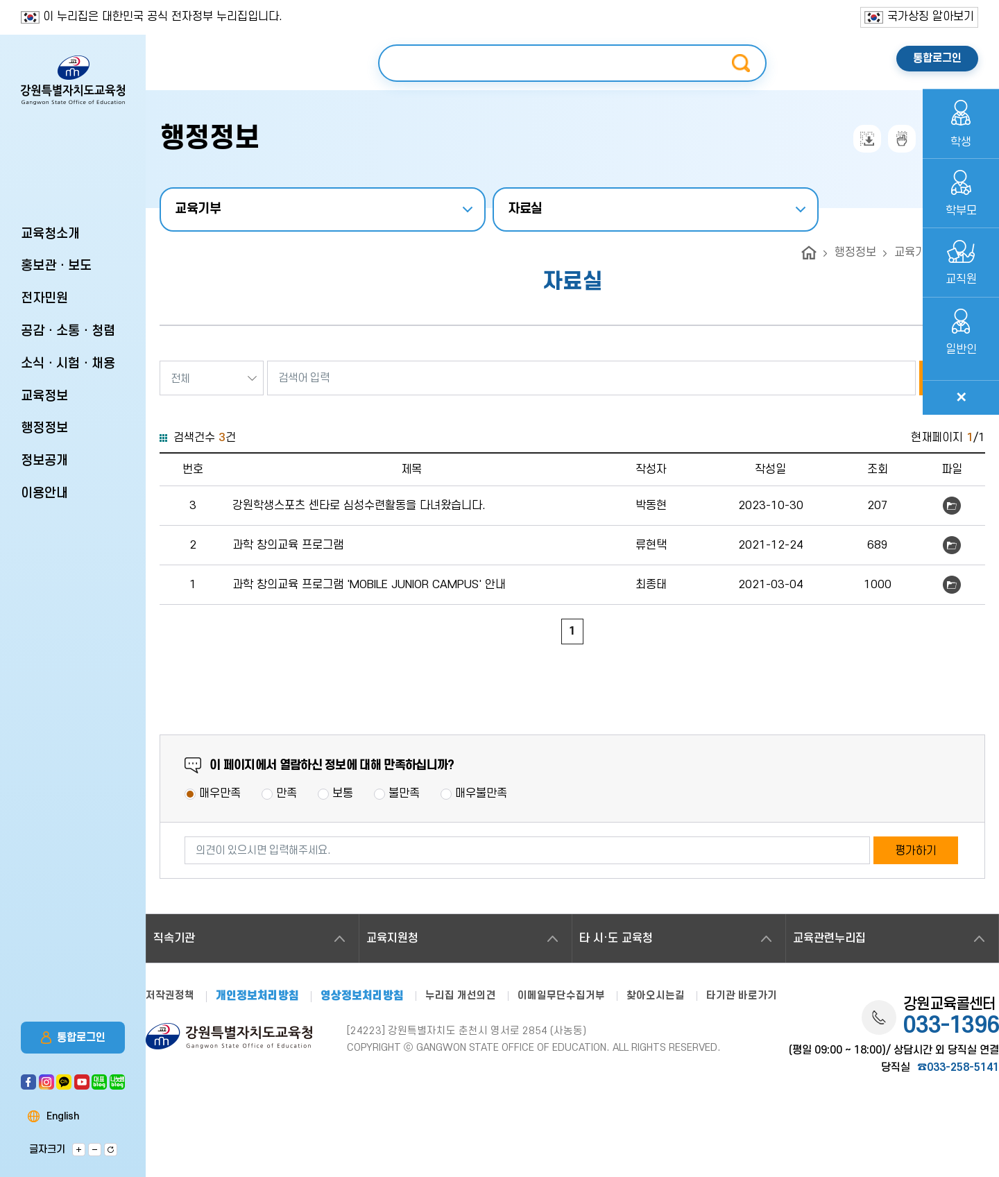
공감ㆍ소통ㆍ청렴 (68, 331)
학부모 (961, 194)
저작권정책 (170, 996)
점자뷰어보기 (902, 139)
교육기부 (198, 209)
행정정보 (44, 428)
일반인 (961, 332)
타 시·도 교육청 (616, 938)
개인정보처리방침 (257, 996)
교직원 (961, 263)
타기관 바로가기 (741, 996)
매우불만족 (481, 793)
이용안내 (44, 493)
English (62, 1117)
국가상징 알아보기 (919, 17)
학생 (960, 124)
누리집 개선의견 (460, 996)
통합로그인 (73, 1038)
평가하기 (916, 851)
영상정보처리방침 (362, 996)
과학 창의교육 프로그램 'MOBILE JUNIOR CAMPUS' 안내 (369, 584)
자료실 (525, 209)
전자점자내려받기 (867, 139)
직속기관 (174, 938)
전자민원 (44, 298)
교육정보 (44, 396)
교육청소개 (50, 234)
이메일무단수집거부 (561, 996)
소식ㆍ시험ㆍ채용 (68, 363)
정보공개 (44, 461)
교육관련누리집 (829, 938)
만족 (286, 793)
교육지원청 (392, 938)
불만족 (404, 793)
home (809, 253)
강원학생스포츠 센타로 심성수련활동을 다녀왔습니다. (359, 505)
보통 (342, 793)
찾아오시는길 (655, 996)
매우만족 (220, 793)
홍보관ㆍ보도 (56, 266)
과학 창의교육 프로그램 (287, 545)
